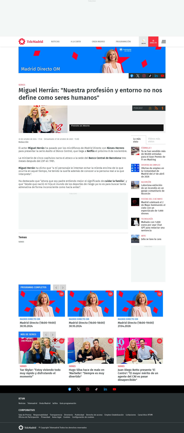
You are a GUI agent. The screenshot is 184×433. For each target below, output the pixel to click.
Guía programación (68, 403)
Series (22, 85)
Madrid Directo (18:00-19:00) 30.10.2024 (42, 304)
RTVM (22, 398)
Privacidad (45, 417)
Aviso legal (56, 417)
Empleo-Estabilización (114, 415)
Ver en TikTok (96, 390)
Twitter (138, 75)
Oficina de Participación (29, 417)
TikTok (150, 75)
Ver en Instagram (87, 389)
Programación (123, 42)
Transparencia (56, 415)
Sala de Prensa (25, 415)
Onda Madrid (98, 42)
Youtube (162, 75)
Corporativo (27, 410)
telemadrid (27, 427)
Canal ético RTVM (145, 415)
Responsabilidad (40, 415)
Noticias (55, 42)
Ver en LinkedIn (105, 389)
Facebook (132, 75)
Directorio (68, 415)
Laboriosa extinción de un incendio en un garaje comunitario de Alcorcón (135, 185)
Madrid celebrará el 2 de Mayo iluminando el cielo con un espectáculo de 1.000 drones (135, 202)
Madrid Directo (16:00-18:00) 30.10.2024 (91, 304)
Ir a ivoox (162, 108)
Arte (143, 236)
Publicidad (79, 415)
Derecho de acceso (94, 415)
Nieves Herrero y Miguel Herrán (43, 119)
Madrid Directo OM (30, 319)
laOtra (55, 403)
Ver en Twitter (78, 390)
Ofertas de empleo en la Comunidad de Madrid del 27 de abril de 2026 (135, 168)
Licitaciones (131, 415)
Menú (163, 41)
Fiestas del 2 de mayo (151, 199)
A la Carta (76, 42)
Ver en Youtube (114, 389)
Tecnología (147, 219)
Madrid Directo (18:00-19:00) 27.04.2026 (140, 304)
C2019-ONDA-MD (92, 60)
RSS (156, 108)
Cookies (66, 417)
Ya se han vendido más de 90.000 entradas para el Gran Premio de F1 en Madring (135, 151)
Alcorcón (146, 182)
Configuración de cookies (83, 417)
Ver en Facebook (69, 390)
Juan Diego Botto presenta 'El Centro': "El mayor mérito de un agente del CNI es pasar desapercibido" (140, 351)
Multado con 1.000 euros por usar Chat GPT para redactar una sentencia (135, 222)
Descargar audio (150, 108)
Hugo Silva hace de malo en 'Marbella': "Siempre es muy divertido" (91, 351)
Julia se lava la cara (135, 239)
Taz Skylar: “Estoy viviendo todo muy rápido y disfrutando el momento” (42, 351)
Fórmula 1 (146, 148)
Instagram (144, 75)
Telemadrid (32, 403)
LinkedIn (156, 75)
